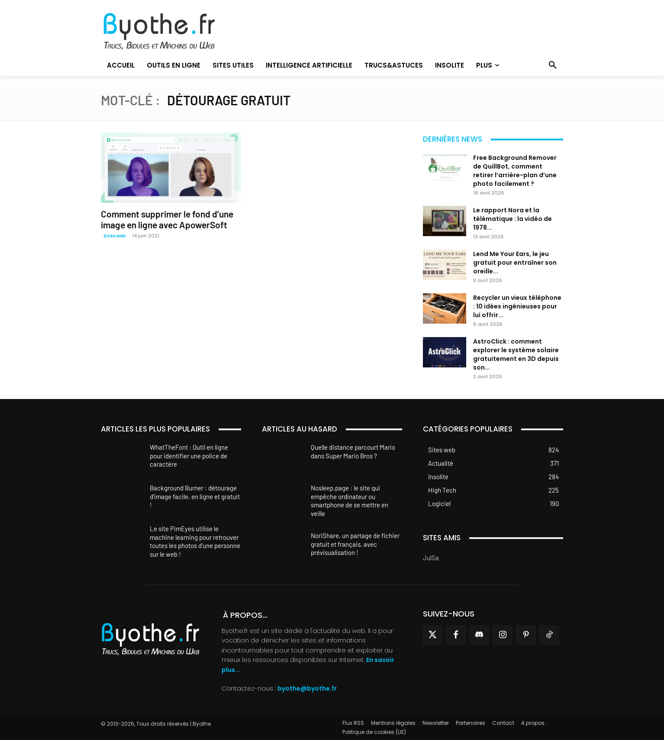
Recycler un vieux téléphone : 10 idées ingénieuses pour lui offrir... (517, 306)
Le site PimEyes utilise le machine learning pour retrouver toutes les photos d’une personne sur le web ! (195, 541)
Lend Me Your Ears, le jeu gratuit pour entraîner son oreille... (515, 263)
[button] (552, 65)
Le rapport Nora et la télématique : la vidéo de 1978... (512, 219)
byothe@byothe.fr (307, 688)
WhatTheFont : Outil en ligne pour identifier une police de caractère (189, 455)
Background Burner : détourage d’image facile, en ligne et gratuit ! (195, 496)
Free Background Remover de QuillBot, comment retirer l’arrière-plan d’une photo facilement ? (515, 170)
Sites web (114, 236)
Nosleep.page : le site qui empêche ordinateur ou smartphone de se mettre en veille (349, 500)
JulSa (431, 557)
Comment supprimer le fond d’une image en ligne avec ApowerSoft (167, 219)
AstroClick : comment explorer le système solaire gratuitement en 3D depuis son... (516, 354)
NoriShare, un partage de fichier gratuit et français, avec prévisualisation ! (355, 544)
